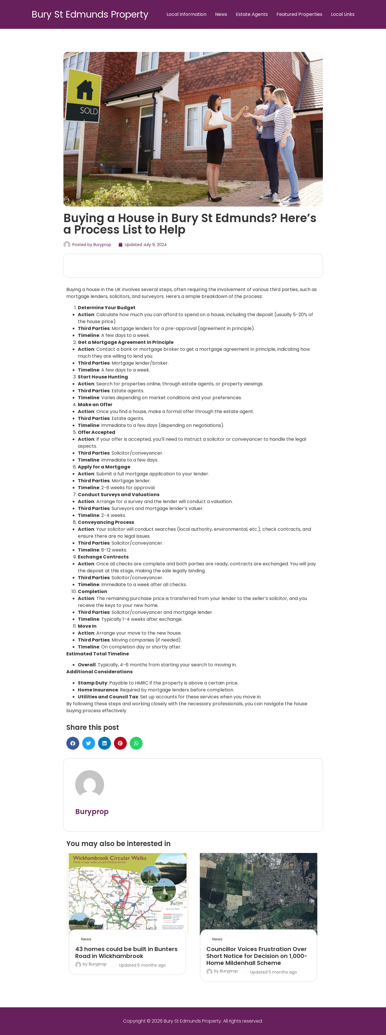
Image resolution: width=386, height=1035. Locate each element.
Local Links (343, 14)
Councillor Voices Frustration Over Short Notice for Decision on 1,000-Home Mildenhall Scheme (256, 956)
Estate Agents (252, 14)
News (221, 14)
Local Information (186, 14)
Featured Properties (299, 14)
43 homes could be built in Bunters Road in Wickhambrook (126, 952)
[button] (72, 743)
